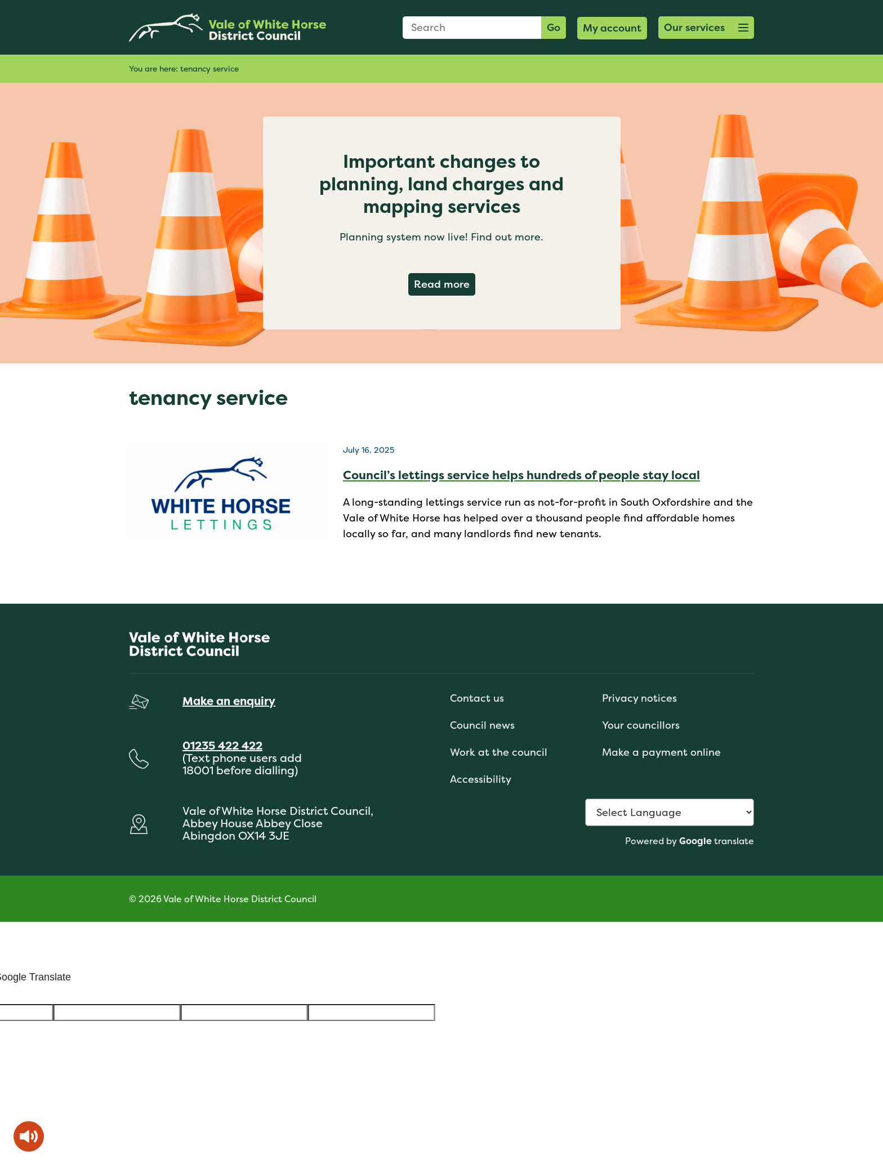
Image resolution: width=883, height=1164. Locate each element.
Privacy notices (639, 698)
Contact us (477, 698)
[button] (706, 27)
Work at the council (498, 752)
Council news (482, 725)
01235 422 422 (222, 745)
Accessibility (480, 779)
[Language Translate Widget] (669, 812)
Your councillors (641, 725)
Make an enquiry (228, 700)
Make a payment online (661, 752)
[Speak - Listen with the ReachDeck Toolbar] (29, 1136)
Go (553, 27)
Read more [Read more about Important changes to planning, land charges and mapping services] (444, 283)
